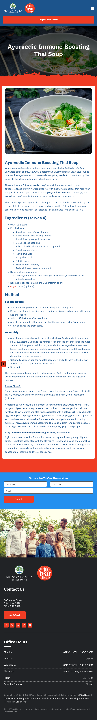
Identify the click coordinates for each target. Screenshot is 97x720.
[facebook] (6, 625)
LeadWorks (21, 701)
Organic (14, 286)
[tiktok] (24, 625)
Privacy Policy (24, 698)
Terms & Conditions (41, 698)
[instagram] (18, 625)
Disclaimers (9, 698)
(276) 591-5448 (12, 606)
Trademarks (58, 698)
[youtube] (30, 625)
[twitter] (12, 625)
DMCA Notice (84, 695)
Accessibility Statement (77, 698)
